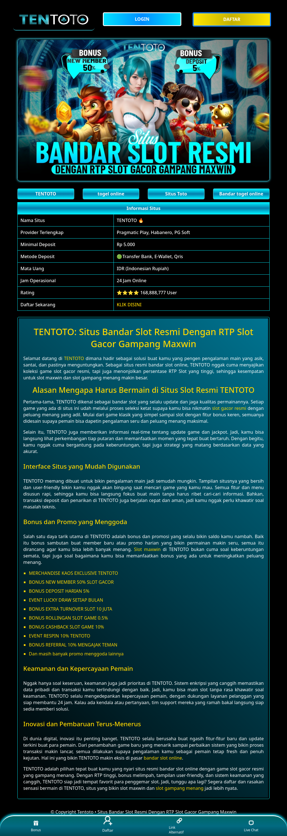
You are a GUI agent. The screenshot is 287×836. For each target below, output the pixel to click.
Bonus (36, 826)
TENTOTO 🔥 (130, 220)
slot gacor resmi (229, 408)
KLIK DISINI (129, 305)
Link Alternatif (176, 826)
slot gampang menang (179, 788)
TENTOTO (74, 358)
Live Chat (251, 826)
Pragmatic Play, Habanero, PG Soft (153, 232)
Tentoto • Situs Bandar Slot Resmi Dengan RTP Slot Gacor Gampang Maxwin (157, 812)
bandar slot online (163, 758)
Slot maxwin (147, 549)
